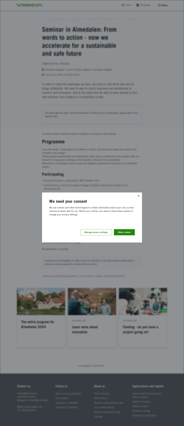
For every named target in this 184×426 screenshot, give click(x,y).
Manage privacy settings (96, 232)
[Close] (139, 196)
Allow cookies (124, 232)
